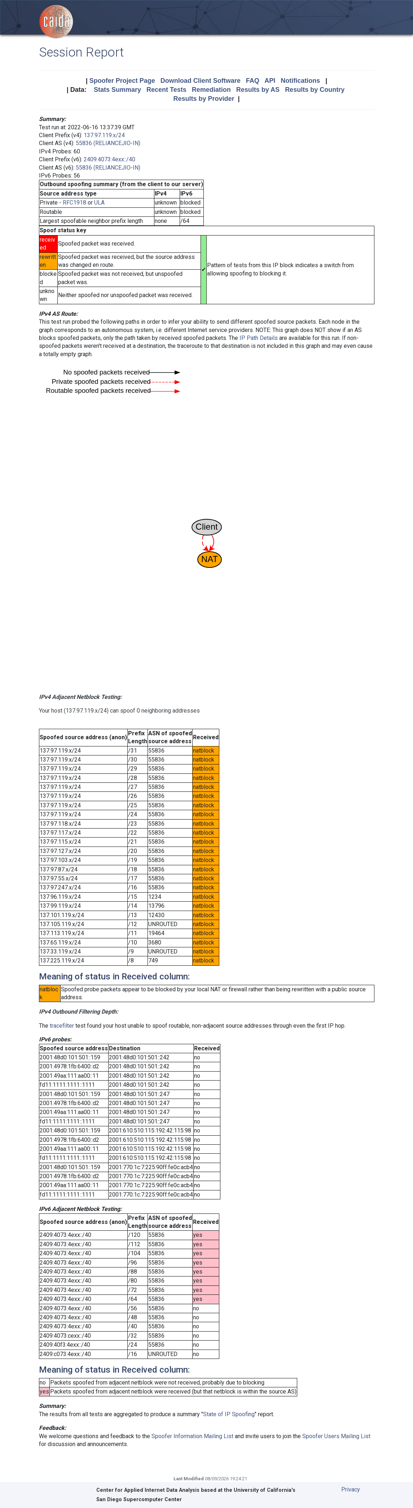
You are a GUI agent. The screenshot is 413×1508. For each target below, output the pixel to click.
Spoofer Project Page (122, 80)
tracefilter (62, 1025)
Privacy (350, 1489)
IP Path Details (259, 338)
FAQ (252, 80)
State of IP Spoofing (229, 1414)
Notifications (300, 80)
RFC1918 (74, 202)
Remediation (211, 89)
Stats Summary (117, 89)
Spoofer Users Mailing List (336, 1436)
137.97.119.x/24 (104, 135)
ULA (99, 202)
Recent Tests (166, 89)
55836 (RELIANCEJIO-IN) (108, 143)
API (269, 80)
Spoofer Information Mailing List (192, 1436)
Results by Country (314, 89)
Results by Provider (203, 98)
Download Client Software (201, 80)
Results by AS (258, 89)
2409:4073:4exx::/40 (109, 159)
